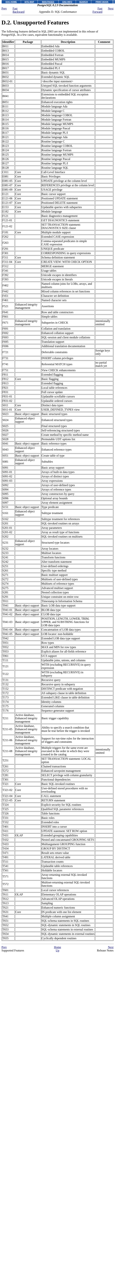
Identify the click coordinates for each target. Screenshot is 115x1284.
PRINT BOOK (102, 2)
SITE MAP (29, 2)
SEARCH (83, 2)
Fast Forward (97, 10)
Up (57, 950)
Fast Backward (18, 10)
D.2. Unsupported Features (35, 22)
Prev (4, 8)
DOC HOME (11, 2)
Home (57, 947)
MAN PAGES (48, 2)
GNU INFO (67, 2)
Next (111, 8)
